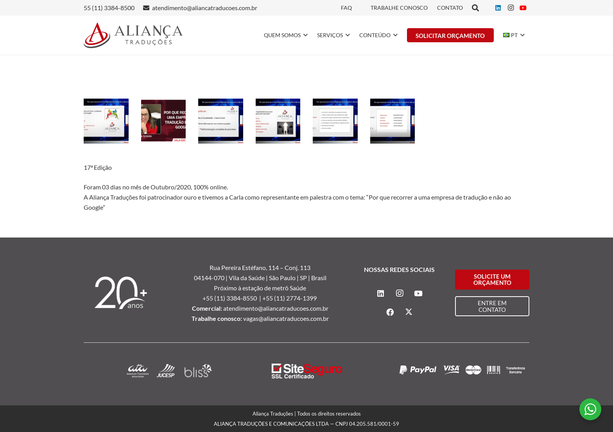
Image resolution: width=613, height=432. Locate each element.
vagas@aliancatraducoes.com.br (286, 318)
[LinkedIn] (498, 8)
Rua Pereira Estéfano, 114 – (247, 267)
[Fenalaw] (106, 121)
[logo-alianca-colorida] (133, 35)
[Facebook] (390, 312)
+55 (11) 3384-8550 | (232, 298)
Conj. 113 (297, 267)
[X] (409, 312)
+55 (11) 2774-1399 (290, 298)
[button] (304, 35)
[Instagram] (510, 8)
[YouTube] (523, 8)
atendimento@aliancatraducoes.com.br (275, 308)
